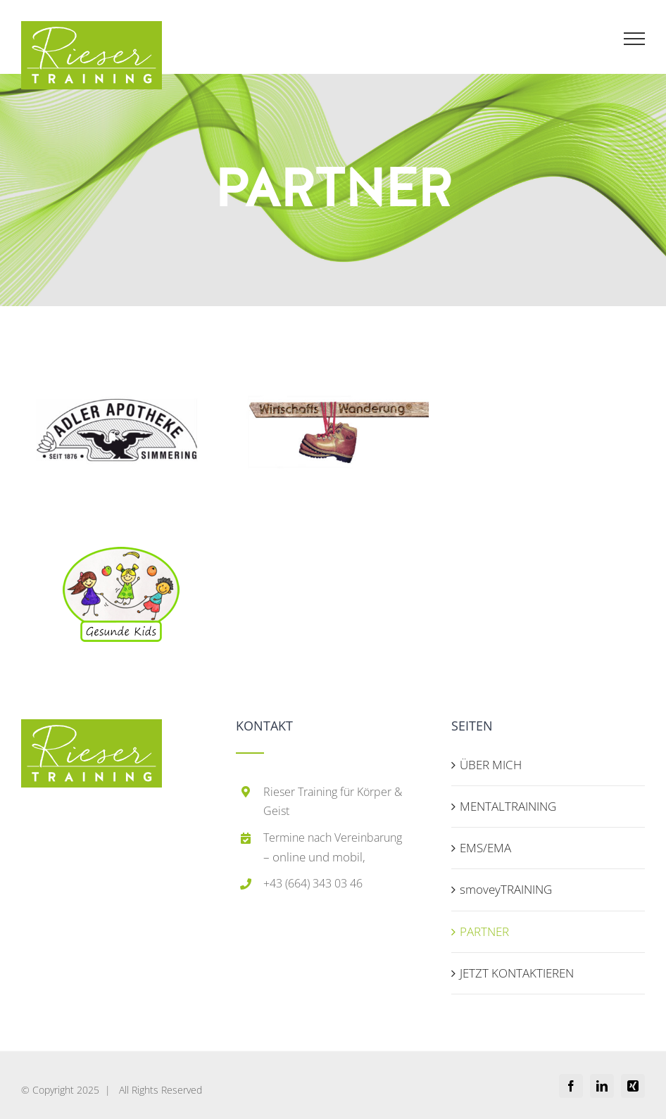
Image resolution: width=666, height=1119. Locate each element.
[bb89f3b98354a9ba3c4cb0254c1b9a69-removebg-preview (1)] (121, 553)
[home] (91, 732)
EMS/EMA (485, 848)
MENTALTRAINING (508, 806)
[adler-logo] (117, 340)
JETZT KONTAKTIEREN (517, 973)
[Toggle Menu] (634, 38)
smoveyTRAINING (506, 889)
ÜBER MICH (491, 765)
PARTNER (484, 931)
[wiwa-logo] (333, 340)
